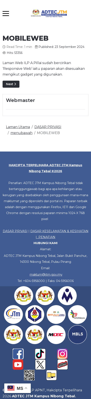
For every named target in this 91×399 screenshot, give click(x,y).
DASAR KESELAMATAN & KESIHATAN (59, 231)
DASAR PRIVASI (15, 231)
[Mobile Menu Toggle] (6, 13)
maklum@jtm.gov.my (46, 274)
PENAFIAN (46, 237)
